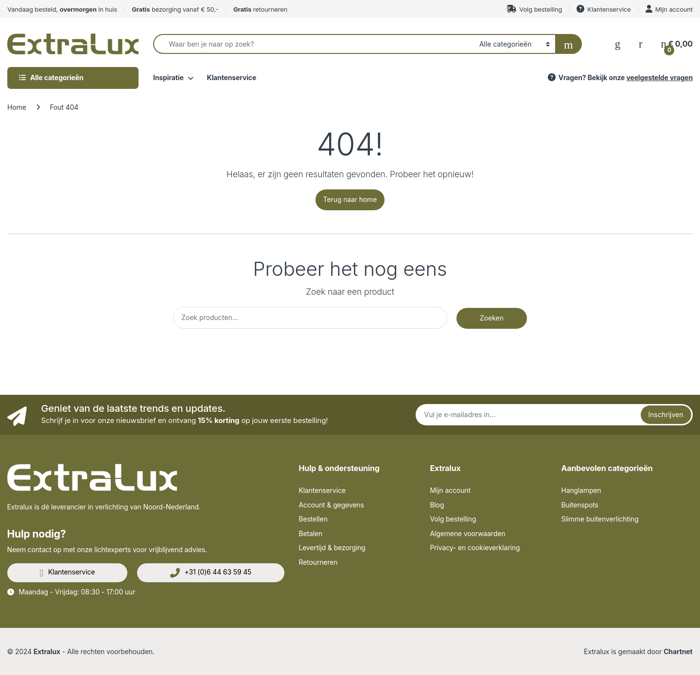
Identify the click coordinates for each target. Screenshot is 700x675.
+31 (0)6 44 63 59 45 (211, 572)
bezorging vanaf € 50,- (175, 9)
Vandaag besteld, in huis (62, 9)
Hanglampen (581, 490)
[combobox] (313, 44)
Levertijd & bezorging (332, 547)
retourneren (260, 9)
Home (16, 107)
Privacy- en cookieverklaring (475, 547)
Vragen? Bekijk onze (619, 77)
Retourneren (318, 562)
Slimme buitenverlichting (600, 519)
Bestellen (313, 519)
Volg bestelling (534, 9)
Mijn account (669, 9)
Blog (437, 505)
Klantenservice (603, 9)
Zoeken (492, 318)
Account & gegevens (331, 505)
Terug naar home (350, 199)
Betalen (311, 533)
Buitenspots (579, 505)
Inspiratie (168, 77)
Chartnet (678, 651)
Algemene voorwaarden (468, 533)
